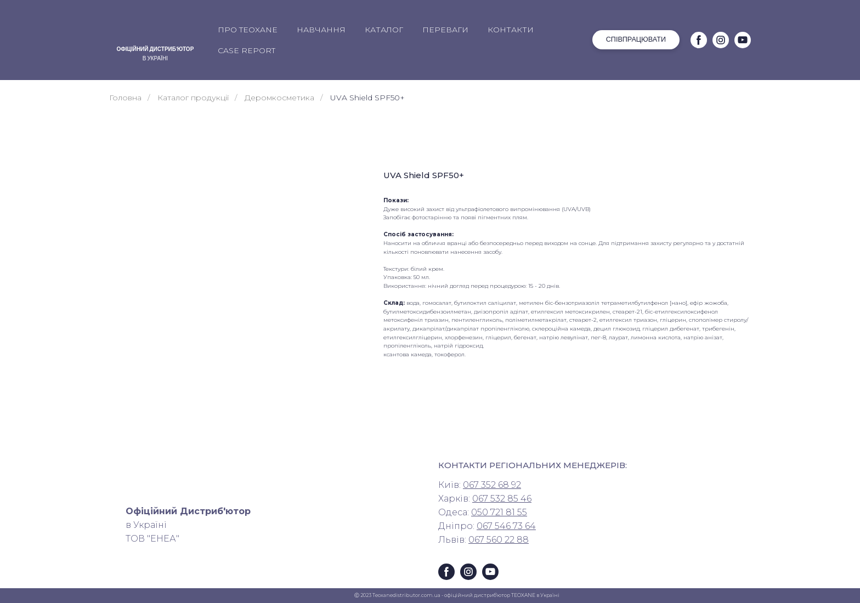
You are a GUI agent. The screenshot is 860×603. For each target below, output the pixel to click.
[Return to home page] (155, 30)
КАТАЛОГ (384, 30)
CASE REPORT (246, 50)
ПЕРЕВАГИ (445, 30)
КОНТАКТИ (511, 30)
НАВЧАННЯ (321, 30)
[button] (636, 39)
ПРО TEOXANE (248, 30)
